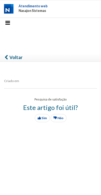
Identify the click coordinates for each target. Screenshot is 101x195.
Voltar (13, 57)
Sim (42, 118)
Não (59, 118)
